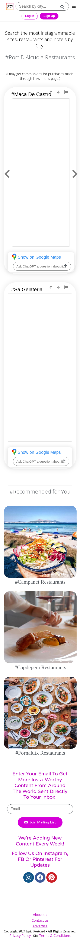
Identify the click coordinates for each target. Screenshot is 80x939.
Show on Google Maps (39, 257)
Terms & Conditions (55, 935)
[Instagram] (28, 877)
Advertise (40, 926)
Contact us (40, 920)
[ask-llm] (65, 266)
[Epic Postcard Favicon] (9, 6)
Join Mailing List (40, 822)
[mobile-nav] (74, 6)
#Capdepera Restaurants (40, 667)
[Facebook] (40, 877)
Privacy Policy (20, 935)
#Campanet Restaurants (40, 582)
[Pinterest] (51, 877)
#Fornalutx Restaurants (40, 753)
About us (40, 914)
